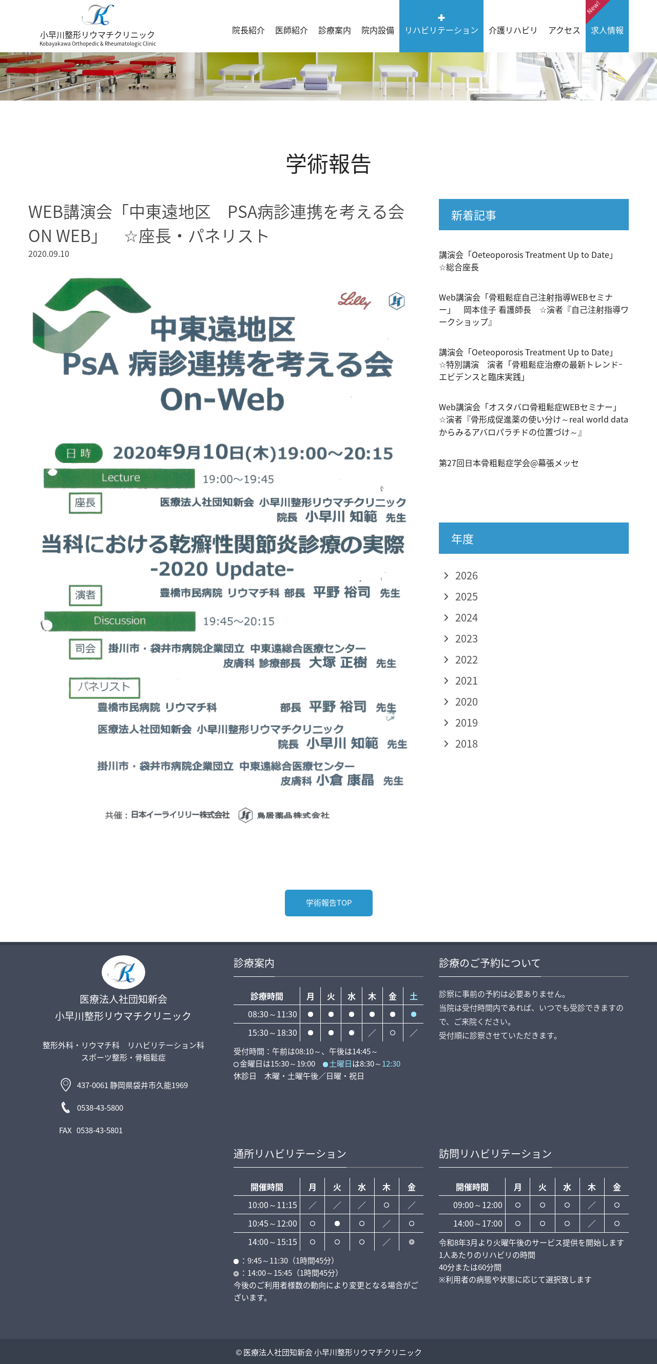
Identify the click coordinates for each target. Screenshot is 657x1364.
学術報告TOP (329, 902)
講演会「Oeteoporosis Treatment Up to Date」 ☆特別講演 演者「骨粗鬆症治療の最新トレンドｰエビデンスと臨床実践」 (532, 364)
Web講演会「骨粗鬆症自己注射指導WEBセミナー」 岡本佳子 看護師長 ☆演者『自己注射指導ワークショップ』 (534, 309)
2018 (466, 743)
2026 (466, 575)
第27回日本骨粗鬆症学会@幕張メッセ (509, 462)
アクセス (564, 30)
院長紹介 (248, 30)
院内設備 (377, 30)
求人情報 (605, 18)
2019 (466, 722)
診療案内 (334, 30)
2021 (466, 680)
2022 (466, 659)
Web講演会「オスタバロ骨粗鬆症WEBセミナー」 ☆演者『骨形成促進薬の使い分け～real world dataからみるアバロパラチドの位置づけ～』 (534, 419)
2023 (466, 638)
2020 (466, 701)
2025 (466, 596)
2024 (466, 617)
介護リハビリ (513, 30)
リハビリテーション (441, 30)
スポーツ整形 (104, 1057)
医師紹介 (291, 30)
